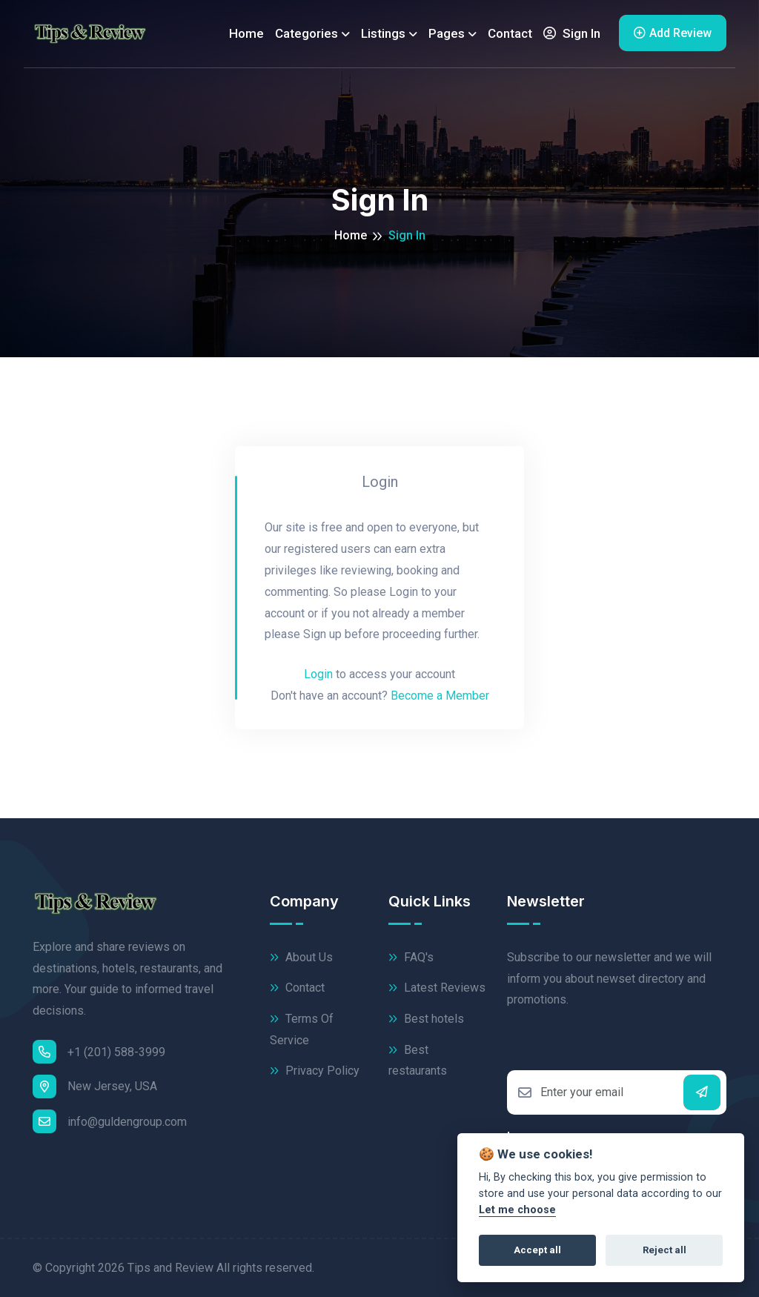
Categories (306, 33)
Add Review (673, 33)
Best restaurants (417, 1059)
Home (246, 33)
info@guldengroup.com (110, 1121)
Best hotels (426, 1019)
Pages (446, 33)
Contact (510, 33)
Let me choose (517, 1210)
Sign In (571, 33)
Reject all (664, 1249)
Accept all (537, 1249)
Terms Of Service (302, 1028)
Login (318, 674)
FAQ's (411, 958)
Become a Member (440, 696)
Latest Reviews (436, 988)
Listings (383, 33)
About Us (301, 958)
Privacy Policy (314, 1071)
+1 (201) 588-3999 (99, 1052)
